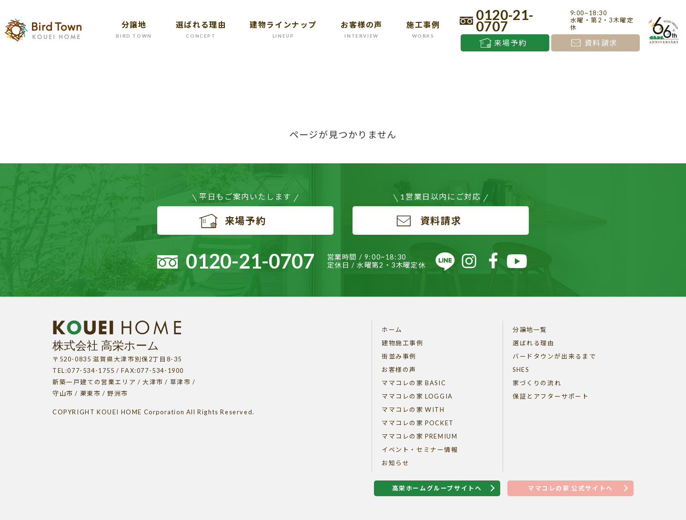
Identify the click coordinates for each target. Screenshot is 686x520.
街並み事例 (399, 356)
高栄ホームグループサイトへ (437, 488)
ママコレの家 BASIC (414, 383)
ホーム (392, 329)
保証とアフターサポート (551, 396)
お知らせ (395, 463)
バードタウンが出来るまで (554, 356)
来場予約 (510, 43)
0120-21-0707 (504, 20)
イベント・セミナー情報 (420, 449)
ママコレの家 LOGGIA (417, 396)
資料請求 (601, 43)
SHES (521, 369)
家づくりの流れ (537, 383)
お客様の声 (399, 369)
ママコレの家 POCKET (418, 423)
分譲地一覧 (530, 329)
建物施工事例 (403, 343)
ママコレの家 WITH (413, 409)
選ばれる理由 (534, 343)
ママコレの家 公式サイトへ (570, 488)
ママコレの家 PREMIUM (419, 436)
